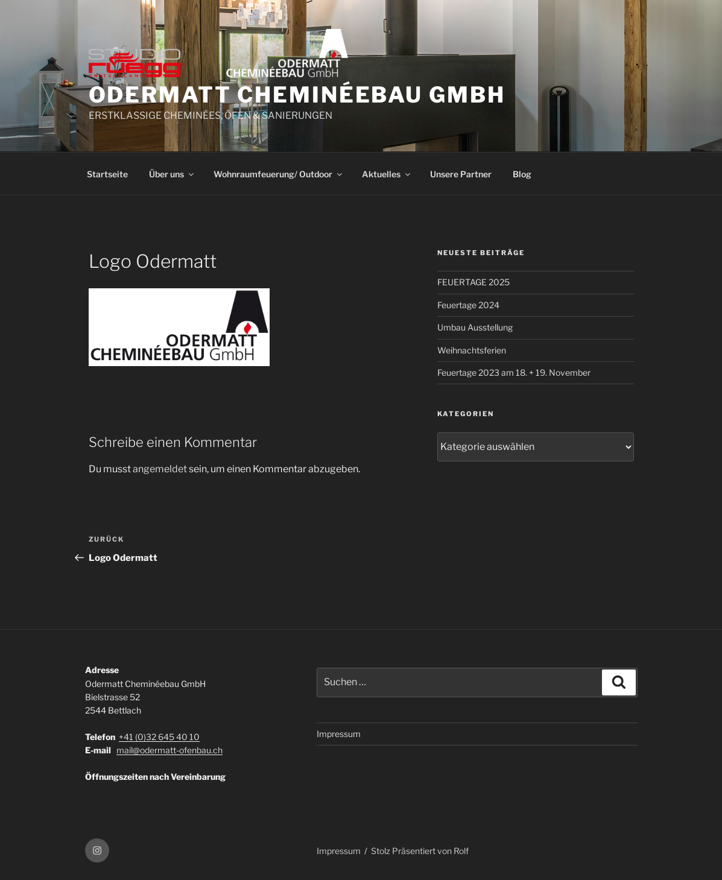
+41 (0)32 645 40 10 (159, 737)
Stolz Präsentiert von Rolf (420, 851)
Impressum (339, 734)
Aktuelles (387, 174)
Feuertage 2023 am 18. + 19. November (514, 372)
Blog (522, 174)
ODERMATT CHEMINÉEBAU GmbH (297, 94)
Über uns (172, 174)
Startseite (107, 174)
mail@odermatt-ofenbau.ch (169, 750)
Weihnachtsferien (471, 350)
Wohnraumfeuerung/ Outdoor (279, 174)
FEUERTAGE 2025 (473, 282)
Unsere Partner (461, 174)
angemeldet (160, 469)
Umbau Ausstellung (475, 327)
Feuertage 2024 (468, 305)
